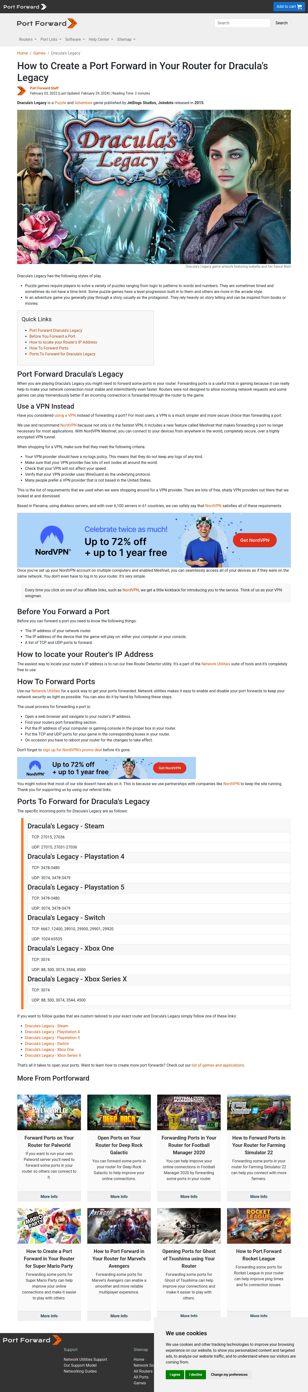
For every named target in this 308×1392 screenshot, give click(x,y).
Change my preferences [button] (229, 1375)
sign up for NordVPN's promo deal (72, 750)
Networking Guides (80, 1371)
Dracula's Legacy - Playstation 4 (52, 1032)
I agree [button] (175, 1375)
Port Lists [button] (49, 39)
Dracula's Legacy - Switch (47, 1043)
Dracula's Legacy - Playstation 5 (52, 1037)
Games (39, 53)
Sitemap (141, 1349)
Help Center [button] (99, 39)
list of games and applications (218, 1065)
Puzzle (60, 102)
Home (22, 53)
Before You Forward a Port (52, 336)
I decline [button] (195, 1375)
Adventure (83, 102)
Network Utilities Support (85, 1359)
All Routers (143, 1371)
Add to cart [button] (289, 6)
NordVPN (68, 425)
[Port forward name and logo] (25, 6)
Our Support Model (80, 1365)
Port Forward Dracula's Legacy (55, 330)
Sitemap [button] (124, 39)
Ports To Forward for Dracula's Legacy (62, 354)
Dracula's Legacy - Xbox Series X (53, 1055)
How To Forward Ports (48, 348)
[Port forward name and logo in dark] (47, 23)
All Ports (141, 1377)
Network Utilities (216, 664)
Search (282, 23)
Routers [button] (26, 39)
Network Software (149, 1365)
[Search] (242, 23)
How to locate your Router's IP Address (63, 342)
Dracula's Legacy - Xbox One (49, 1049)
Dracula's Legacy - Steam (46, 1026)
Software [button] (73, 39)
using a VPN (65, 415)
